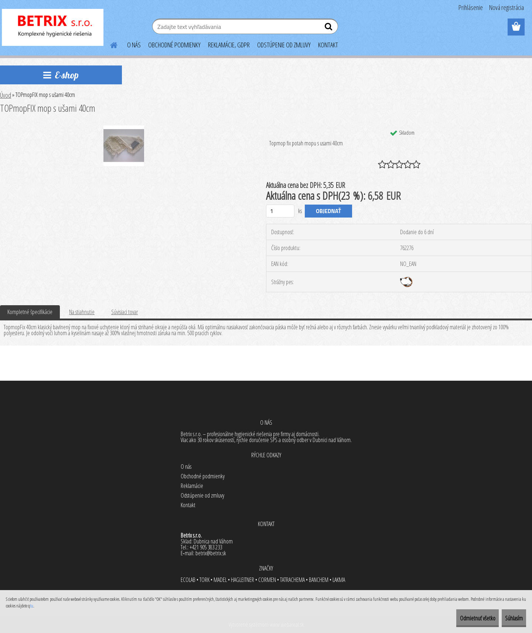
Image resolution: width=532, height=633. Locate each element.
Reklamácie (192, 486)
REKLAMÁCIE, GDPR (229, 44)
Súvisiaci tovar (124, 312)
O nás (186, 466)
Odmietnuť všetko (460, 618)
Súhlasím (508, 618)
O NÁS (134, 44)
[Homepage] (109, 44)
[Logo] (52, 27)
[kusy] (280, 211)
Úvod (5, 95)
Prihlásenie (470, 7)
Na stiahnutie (82, 312)
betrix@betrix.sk (210, 553)
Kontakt (188, 505)
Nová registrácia (506, 7)
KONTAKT (328, 44)
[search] (329, 28)
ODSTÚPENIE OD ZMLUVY (284, 44)
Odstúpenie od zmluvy (202, 495)
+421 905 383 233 (206, 547)
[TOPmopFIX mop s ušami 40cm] (123, 128)
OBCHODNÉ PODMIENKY (174, 44)
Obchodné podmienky (203, 476)
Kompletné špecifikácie (29, 312)
